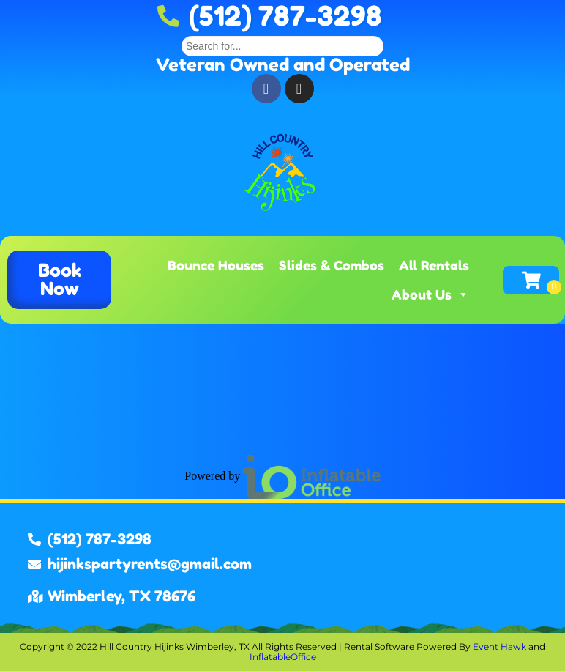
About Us (430, 294)
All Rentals (434, 265)
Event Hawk (499, 646)
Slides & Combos (331, 265)
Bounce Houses (216, 265)
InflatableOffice (283, 656)
